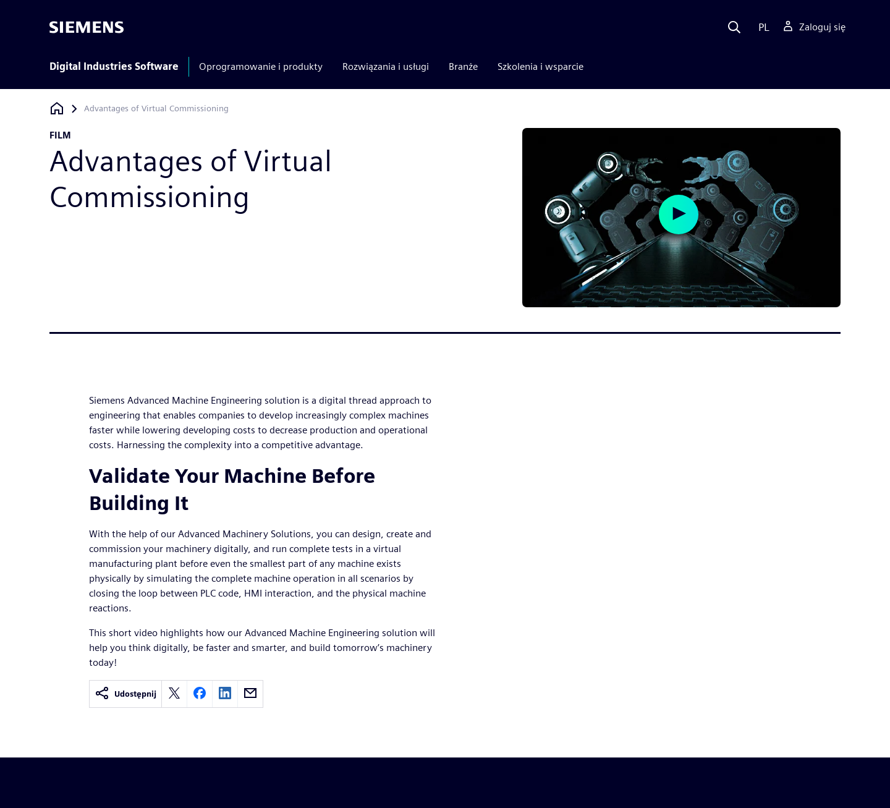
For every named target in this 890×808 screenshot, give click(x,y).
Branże (463, 66)
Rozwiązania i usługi (385, 66)
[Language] (761, 27)
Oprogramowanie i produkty (261, 66)
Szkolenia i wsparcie (540, 66)
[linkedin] (225, 694)
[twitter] (174, 694)
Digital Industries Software (114, 66)
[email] (250, 694)
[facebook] (199, 694)
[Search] (734, 27)
